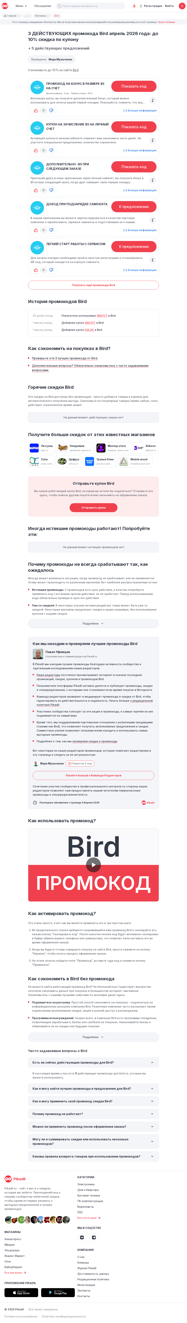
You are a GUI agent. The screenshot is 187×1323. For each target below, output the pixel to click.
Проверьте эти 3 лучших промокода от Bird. (65, 358)
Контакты (83, 1296)
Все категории (89, 1218)
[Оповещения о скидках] (134, 6)
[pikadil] (4, 6)
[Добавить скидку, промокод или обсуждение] (182, 6)
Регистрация (151, 5)
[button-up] (36, 110)
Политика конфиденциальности (64, 1316)
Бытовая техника (88, 1195)
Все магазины (15, 1273)
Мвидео (9, 1244)
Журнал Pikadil (86, 1268)
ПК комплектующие (90, 1201)
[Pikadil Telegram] (93, 1237)
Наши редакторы (48, 675)
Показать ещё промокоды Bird (93, 285)
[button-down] (51, 110)
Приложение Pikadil (20, 1283)
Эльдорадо (12, 1250)
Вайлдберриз (13, 1267)
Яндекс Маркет (14, 1255)
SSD (80, 1212)
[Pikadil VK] (81, 1237)
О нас (81, 1257)
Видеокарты (85, 1206)
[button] (59, 6)
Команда (83, 1262)
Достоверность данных (93, 1273)
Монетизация (86, 1284)
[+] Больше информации (140, 110)
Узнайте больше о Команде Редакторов (94, 775)
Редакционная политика (93, 1279)
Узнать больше (166, 22)
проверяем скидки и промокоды (94, 741)
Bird (76, 70)
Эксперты (83, 1290)
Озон (7, 1261)
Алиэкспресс (12, 1239)
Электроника (85, 1184)
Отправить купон (94, 507)
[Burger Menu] (21, 6)
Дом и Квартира (88, 1189)
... (27, 15)
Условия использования (20, 1316)
